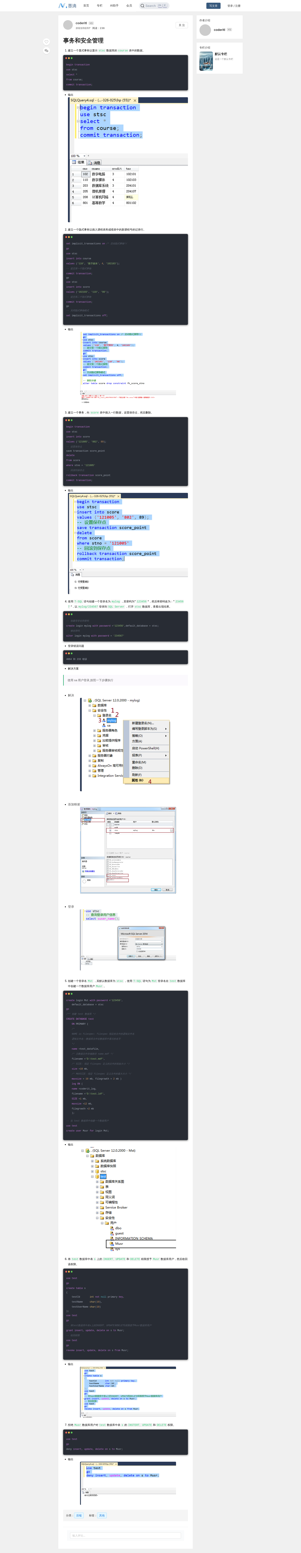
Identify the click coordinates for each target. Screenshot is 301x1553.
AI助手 (114, 5)
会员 (129, 5)
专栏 (100, 5)
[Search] (154, 5)
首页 (86, 5)
